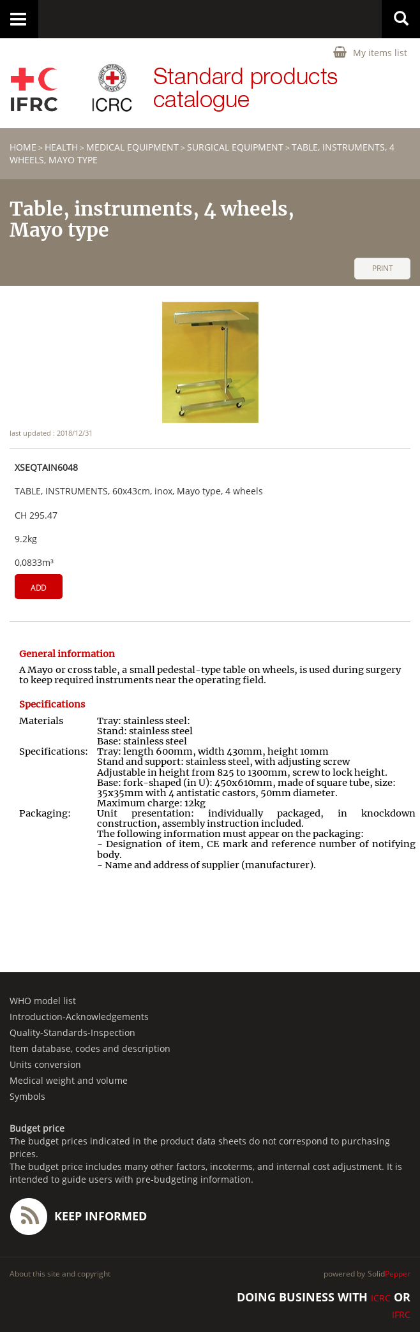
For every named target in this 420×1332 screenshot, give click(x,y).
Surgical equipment (235, 147)
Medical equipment (132, 147)
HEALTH (61, 147)
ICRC (381, 1298)
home (23, 147)
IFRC (401, 1314)
